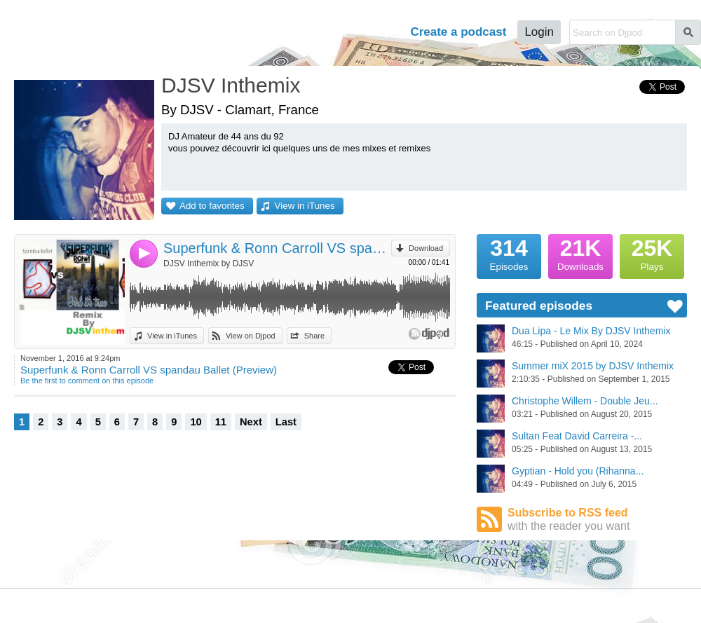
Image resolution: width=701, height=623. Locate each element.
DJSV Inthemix (230, 85)
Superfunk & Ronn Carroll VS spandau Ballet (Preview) (277, 248)
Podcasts (277, 32)
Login (539, 32)
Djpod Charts (22, 559)
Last (286, 421)
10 (195, 421)
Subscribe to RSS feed (597, 520)
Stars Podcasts (110, 572)
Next (251, 421)
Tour (335, 32)
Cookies (178, 603)
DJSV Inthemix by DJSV (208, 263)
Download (426, 248)
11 (220, 421)
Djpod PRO (304, 603)
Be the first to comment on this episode (87, 380)
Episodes (509, 253)
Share (314, 335)
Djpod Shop (188, 559)
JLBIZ (40, 603)
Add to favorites (212, 205)
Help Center (359, 603)
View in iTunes (305, 205)
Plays (652, 253)
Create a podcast (458, 32)
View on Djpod (250, 335)
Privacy (137, 603)
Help (380, 32)
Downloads (580, 253)
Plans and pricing (238, 603)
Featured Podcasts (32, 572)
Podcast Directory (114, 559)
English (687, 602)
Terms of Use (87, 603)
